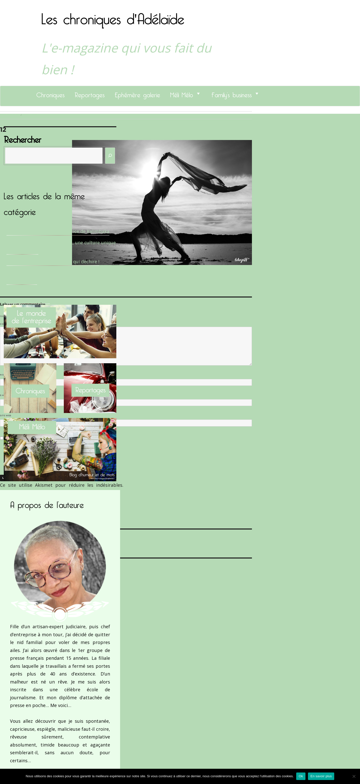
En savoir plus (321, 776)
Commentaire (10, 324)
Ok (301, 776)
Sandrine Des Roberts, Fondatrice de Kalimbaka (58, 231)
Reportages (90, 93)
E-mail (5, 395)
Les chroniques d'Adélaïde (113, 15)
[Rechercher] (110, 156)
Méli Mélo (181, 93)
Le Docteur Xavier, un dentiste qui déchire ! (53, 261)
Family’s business (231, 93)
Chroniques (50, 93)
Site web (5, 415)
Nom (4, 375)
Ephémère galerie (137, 93)
